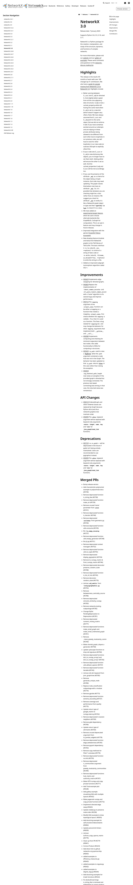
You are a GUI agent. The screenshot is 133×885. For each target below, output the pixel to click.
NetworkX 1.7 (8, 115)
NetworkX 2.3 (8, 92)
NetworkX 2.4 (8, 89)
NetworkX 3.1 (8, 45)
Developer (75, 6)
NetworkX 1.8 (8, 112)
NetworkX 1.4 (8, 124)
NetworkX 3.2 (8, 42)
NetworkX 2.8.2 (8, 69)
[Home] (37, 14)
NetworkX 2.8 (8, 74)
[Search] (110, 3)
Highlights (112, 19)
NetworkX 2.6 (8, 83)
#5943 (44, 162)
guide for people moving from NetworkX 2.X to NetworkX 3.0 (64, 58)
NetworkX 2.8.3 (8, 66)
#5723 (44, 206)
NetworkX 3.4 (8, 34)
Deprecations (113, 28)
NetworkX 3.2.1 (8, 39)
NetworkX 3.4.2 (8, 28)
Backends (52, 6)
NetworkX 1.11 (8, 104)
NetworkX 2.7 (8, 80)
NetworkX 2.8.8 (8, 51)
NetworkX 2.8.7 (8, 54)
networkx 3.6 (8, 22)
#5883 (44, 137)
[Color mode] (121, 3)
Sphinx (15, 882)
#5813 (44, 186)
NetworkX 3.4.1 (8, 31)
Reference (60, 6)
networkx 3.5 (8, 25)
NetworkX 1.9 (8, 110)
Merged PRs (113, 31)
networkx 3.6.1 (8, 19)
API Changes (113, 25)
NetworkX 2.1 (8, 98)
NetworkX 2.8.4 (8, 63)
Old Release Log (9, 133)
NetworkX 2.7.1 (8, 77)
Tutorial (44, 6)
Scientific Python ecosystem (77, 110)
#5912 (44, 145)
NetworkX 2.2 (8, 95)
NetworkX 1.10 (8, 107)
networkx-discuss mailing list (71, 44)
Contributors (113, 34)
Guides (90, 6)
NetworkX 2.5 (8, 86)
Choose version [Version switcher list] (122, 9)
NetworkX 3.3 (8, 36)
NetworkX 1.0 (8, 127)
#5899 (44, 192)
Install (38, 6)
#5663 (44, 134)
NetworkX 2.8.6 (8, 57)
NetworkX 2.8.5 (8, 60)
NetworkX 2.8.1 (8, 72)
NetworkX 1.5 (8, 121)
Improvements (113, 22)
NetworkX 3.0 (8, 48)
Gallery (67, 6)
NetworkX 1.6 (8, 118)
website (67, 41)
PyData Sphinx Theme (117, 881)
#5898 (44, 157)
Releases (83, 6)
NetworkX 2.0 (8, 101)
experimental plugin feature (64, 102)
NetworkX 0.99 (8, 130)
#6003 (44, 170)
